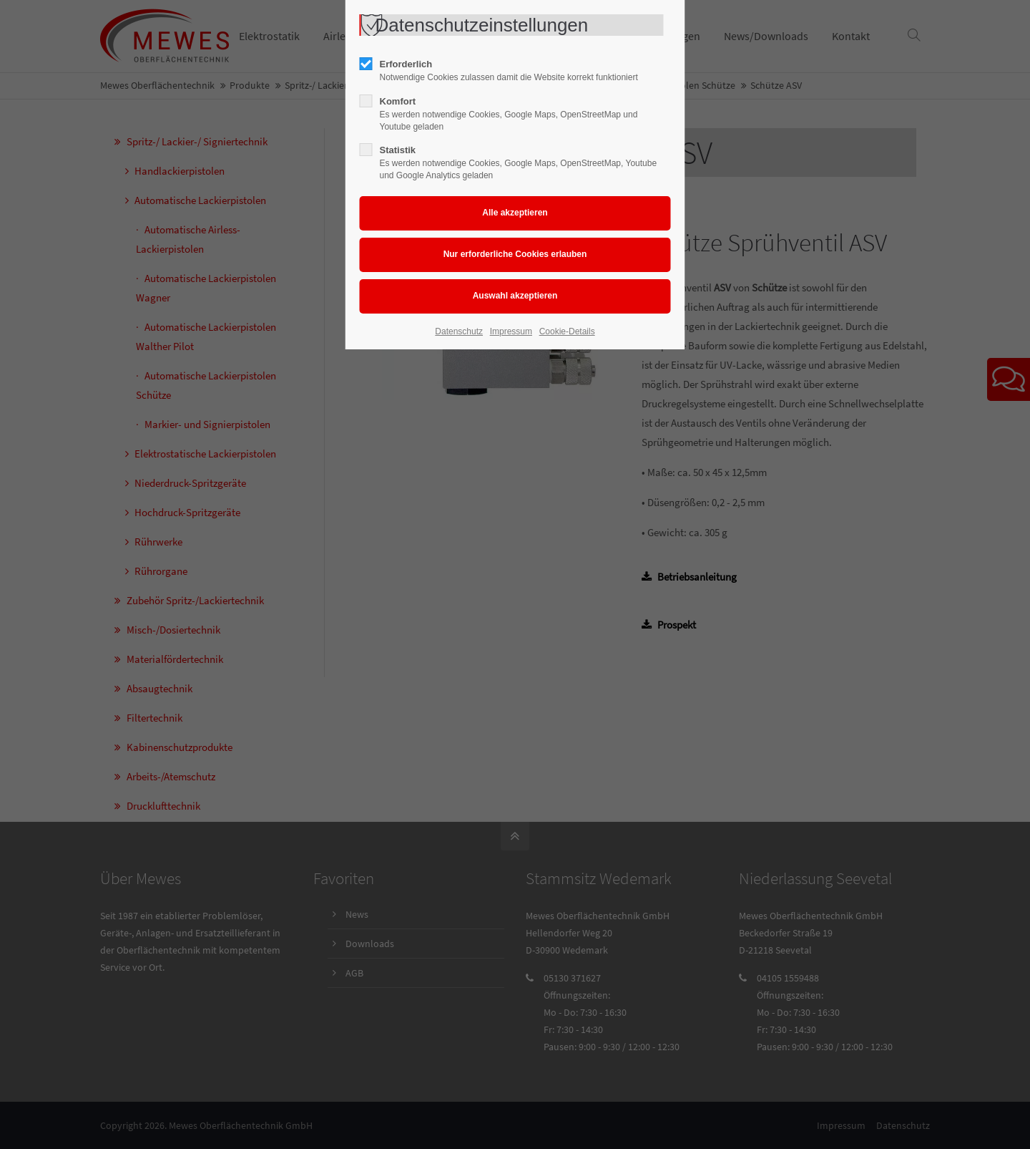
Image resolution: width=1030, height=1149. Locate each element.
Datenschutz (459, 331)
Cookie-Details (567, 331)
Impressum (511, 331)
